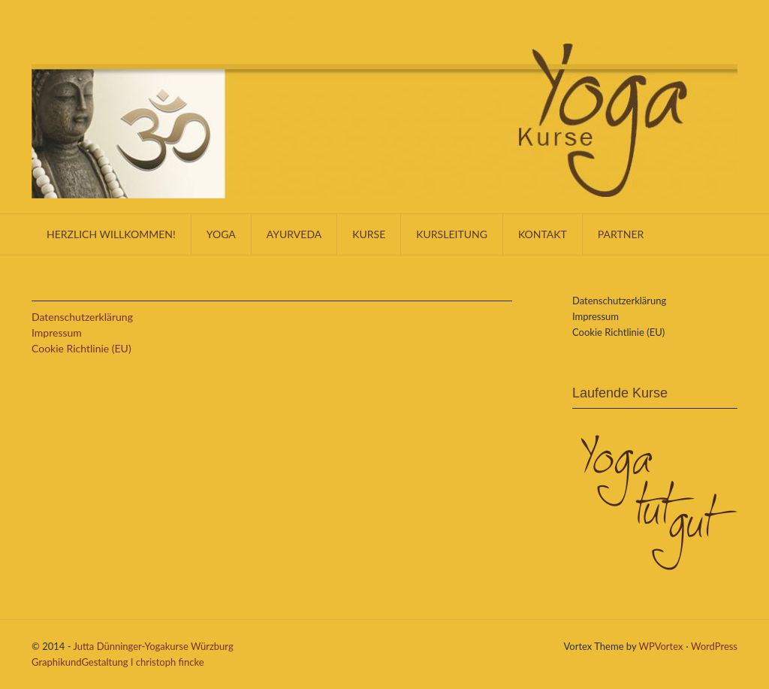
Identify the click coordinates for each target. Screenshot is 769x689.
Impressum (57, 332)
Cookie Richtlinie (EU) (81, 348)
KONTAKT (542, 234)
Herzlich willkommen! (111, 234)
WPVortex (661, 646)
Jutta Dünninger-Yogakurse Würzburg (153, 646)
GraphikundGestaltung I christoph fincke (118, 662)
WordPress (714, 646)
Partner (621, 234)
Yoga (221, 234)
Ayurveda (294, 234)
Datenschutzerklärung (82, 316)
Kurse (368, 234)
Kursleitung (451, 234)
